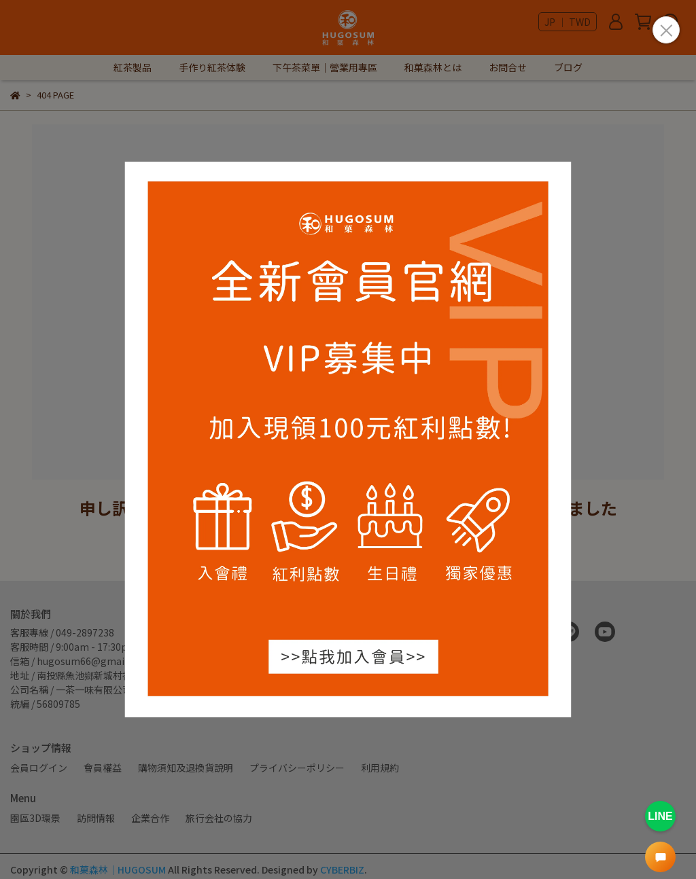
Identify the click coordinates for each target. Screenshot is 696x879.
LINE (660, 816)
